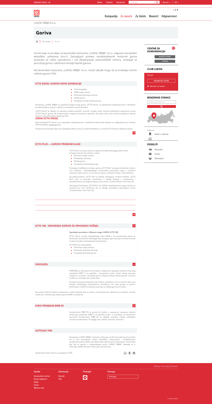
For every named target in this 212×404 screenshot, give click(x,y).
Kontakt (61, 376)
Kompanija (111, 16)
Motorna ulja (39, 388)
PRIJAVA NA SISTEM (161, 81)
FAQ (60, 379)
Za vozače (126, 16)
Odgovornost (169, 16)
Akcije (36, 382)
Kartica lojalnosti (40, 379)
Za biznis (140, 16)
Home (99, 2)
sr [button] (177, 2)
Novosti (153, 16)
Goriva (36, 385)
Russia (167, 2)
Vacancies (120, 2)
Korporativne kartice (42, 376)
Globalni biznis (42, 2)
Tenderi (109, 2)
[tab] (85, 83)
